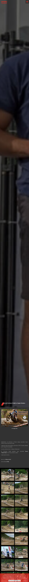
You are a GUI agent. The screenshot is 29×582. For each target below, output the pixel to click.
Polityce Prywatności (18, 579)
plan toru (6, 459)
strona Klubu (5, 461)
